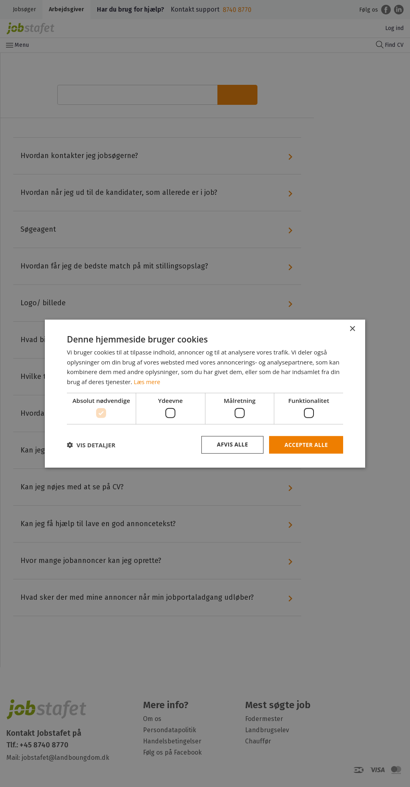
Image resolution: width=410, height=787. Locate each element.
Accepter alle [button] (305, 445)
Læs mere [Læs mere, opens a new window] (147, 381)
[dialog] (205, 393)
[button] (91, 445)
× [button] (352, 329)
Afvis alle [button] (231, 445)
